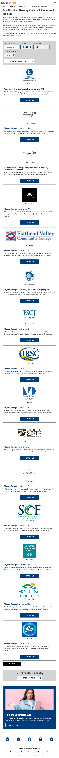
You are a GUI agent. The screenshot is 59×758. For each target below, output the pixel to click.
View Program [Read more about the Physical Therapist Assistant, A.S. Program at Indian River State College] (29, 379)
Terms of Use (45, 752)
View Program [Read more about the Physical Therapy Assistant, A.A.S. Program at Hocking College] (29, 615)
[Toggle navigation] (55, 2)
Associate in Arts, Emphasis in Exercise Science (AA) (24, 89)
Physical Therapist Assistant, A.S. (16, 329)
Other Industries (29, 678)
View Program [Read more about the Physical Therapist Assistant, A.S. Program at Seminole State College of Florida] (29, 497)
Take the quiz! (13, 725)
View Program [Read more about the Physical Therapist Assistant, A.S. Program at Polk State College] (29, 458)
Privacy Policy (36, 752)
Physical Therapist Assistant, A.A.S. (17, 128)
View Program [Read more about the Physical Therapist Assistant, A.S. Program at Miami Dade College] (29, 419)
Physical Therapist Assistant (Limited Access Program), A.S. (27, 290)
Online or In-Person (10, 51)
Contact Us (13, 752)
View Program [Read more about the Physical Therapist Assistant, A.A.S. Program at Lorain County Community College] (29, 657)
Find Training (12, 6)
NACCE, (30, 755)
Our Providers (27, 752)
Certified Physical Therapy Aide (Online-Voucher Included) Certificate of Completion (26, 168)
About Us (19, 752)
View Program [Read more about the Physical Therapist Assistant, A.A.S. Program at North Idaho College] (29, 222)
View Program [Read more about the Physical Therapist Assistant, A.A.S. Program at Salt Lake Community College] (29, 139)
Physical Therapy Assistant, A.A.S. (17, 604)
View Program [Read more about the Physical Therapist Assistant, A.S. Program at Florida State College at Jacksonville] (29, 340)
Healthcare (22, 6)
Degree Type (37, 43)
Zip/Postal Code (9, 43)
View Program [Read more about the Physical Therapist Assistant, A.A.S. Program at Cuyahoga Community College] (29, 576)
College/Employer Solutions (29, 748)
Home (3, 6)
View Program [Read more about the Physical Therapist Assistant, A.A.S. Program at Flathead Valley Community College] (29, 261)
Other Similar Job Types (18, 61)
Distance (23, 43)
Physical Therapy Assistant (38, 6)
